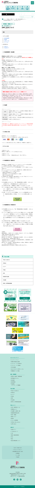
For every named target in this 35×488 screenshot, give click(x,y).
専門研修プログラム (15, 378)
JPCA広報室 (13, 367)
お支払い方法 (6, 40)
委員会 (12, 418)
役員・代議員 (13, 414)
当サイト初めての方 (18, 447)
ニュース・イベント (15, 359)
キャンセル (6, 42)
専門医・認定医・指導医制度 (16, 376)
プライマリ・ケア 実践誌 (15, 365)
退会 (12, 438)
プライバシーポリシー (18, 449)
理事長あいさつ (14, 409)
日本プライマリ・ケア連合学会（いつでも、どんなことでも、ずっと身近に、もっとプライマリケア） (11, 3)
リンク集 (18, 455)
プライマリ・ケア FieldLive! (16, 363)
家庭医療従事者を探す (15, 412)
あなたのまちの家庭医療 (10, 307)
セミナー (13, 394)
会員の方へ (6, 46)
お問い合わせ (13, 423)
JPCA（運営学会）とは (15, 407)
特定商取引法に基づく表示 (18, 451)
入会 (12, 433)
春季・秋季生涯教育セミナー (20, 19)
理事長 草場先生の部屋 (15, 361)
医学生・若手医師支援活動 (7, 283)
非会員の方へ (6, 47)
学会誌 (12, 396)
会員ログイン (13, 429)
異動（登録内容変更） (15, 435)
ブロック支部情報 (14, 420)
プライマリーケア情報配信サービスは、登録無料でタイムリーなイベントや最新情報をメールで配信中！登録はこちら (10, 295)
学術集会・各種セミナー (11, 19)
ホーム (5, 19)
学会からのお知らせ (6, 259)
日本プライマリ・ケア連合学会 (19, 486)
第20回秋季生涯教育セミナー (8, 20)
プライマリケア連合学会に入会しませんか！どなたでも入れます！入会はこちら (24, 295)
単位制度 (13, 380)
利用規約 (18, 453)
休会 (12, 436)
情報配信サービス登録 (15, 370)
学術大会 (4, 263)
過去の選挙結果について (15, 440)
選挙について (13, 416)
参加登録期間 (6, 38)
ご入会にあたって (14, 431)
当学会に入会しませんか (15, 422)
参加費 (5, 39)
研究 (12, 398)
